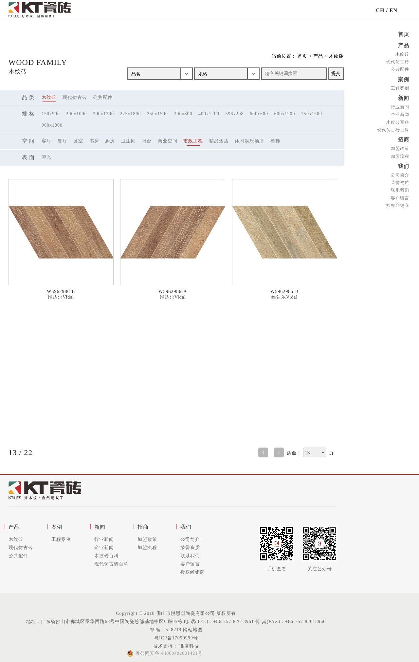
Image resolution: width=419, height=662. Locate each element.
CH (380, 10)
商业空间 (167, 140)
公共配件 (400, 68)
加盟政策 (400, 146)
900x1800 (52, 125)
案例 (403, 78)
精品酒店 (219, 140)
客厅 (46, 140)
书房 (94, 140)
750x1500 (311, 113)
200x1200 (103, 113)
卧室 (78, 140)
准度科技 (188, 646)
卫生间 (128, 140)
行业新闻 (400, 105)
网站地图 (193, 629)
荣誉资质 (400, 179)
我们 (403, 164)
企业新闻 (400, 113)
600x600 (259, 113)
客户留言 (400, 195)
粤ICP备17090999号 (176, 637)
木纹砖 (402, 53)
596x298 (235, 113)
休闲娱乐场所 (249, 140)
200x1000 (76, 113)
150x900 (51, 113)
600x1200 (284, 113)
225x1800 (130, 113)
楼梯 (275, 140)
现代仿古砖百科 (393, 128)
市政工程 (193, 140)
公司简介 (400, 172)
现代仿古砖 (397, 61)
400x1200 (208, 113)
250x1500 (157, 113)
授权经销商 (397, 202)
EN (393, 10)
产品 (403, 45)
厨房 (110, 140)
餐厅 (62, 140)
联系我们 (400, 187)
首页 (403, 34)
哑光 (46, 157)
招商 (403, 138)
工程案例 (400, 86)
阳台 (147, 140)
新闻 (403, 97)
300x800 (183, 113)
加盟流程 (400, 154)
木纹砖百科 (397, 120)
